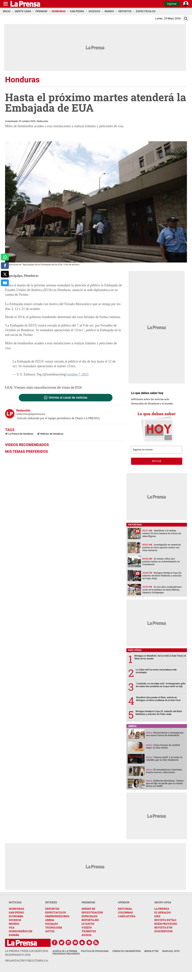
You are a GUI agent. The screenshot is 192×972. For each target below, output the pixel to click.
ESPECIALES (90, 916)
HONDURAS (16, 908)
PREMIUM (88, 902)
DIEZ (157, 916)
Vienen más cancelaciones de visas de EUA (48, 387)
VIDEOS (87, 927)
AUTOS (50, 931)
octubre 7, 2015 (77, 374)
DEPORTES (52, 908)
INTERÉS (51, 902)
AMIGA (49, 920)
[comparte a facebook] (5, 265)
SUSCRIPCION (163, 931)
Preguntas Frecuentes (66, 953)
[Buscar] (186, 18)
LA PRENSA (161, 908)
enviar (156, 461)
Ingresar (172, 3)
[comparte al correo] (5, 282)
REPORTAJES (90, 920)
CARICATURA (126, 916)
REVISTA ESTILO (165, 920)
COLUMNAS (125, 912)
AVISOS (87, 935)
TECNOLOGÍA (53, 927)
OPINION (123, 902)
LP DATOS (88, 923)
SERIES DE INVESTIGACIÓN (92, 910)
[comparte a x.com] (5, 274)
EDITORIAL (125, 908)
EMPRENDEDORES (57, 916)
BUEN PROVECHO (165, 923)
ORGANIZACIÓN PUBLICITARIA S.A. (27, 960)
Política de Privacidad (95, 951)
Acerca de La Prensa (64, 951)
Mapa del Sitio (171, 951)
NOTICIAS (15, 902)
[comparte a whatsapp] (5, 257)
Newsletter (151, 951)
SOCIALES (51, 923)
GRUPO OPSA (162, 902)
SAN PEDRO (16, 912)
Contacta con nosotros (126, 951)
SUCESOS (15, 920)
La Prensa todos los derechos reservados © (26, 952)
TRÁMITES (89, 931)
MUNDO (14, 923)
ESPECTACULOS (55, 912)
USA (11, 927)
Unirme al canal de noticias (68, 397)
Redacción (42, 121)
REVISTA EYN (163, 927)
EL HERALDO (162, 912)
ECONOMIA (16, 916)
